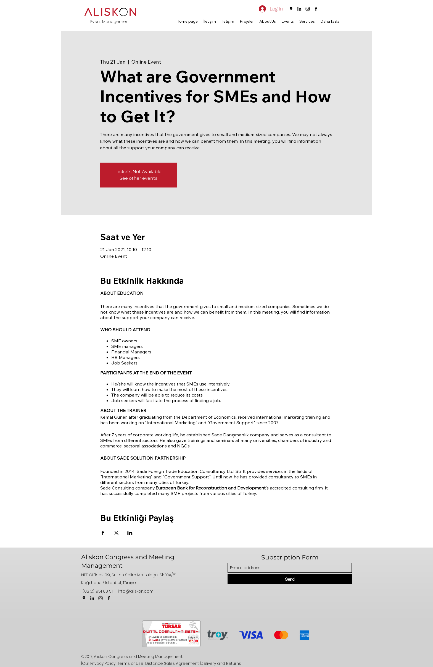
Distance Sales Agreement (172, 663)
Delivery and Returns (221, 663)
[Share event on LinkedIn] (130, 533)
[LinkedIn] (299, 9)
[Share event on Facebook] (102, 533)
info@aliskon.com (136, 591)
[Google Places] (291, 9)
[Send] (290, 579)
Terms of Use (130, 663)
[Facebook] (316, 9)
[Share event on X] (116, 533)
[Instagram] (307, 9)
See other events (138, 178)
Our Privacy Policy (98, 663)
